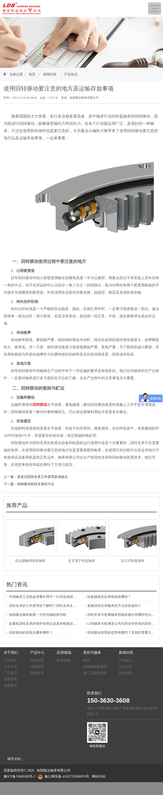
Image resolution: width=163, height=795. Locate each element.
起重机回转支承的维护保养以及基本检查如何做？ (46, 623)
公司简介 (10, 660)
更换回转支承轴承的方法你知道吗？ (114, 606)
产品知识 (71, 74)
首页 (32, 74)
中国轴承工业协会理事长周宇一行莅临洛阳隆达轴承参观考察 (54, 597)
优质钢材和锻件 (95, 667)
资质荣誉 (10, 679)
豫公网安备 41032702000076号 (63, 776)
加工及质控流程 (95, 673)
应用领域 (63, 660)
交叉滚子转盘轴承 (81, 561)
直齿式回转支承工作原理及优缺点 (42, 477)
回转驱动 (37, 667)
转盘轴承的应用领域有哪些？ (109, 597)
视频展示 (10, 685)
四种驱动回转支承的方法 (35, 484)
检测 (86, 660)
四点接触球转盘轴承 (30, 561)
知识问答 (125, 673)
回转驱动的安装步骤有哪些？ (31, 632)
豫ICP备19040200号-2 (19, 776)
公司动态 (125, 667)
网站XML (99, 776)
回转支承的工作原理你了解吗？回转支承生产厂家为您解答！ (54, 606)
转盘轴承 (37, 660)
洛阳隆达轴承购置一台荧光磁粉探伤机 (37, 615)
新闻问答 (50, 74)
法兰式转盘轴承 (132, 561)
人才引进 (10, 667)
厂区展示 (10, 673)
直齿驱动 (37, 673)
